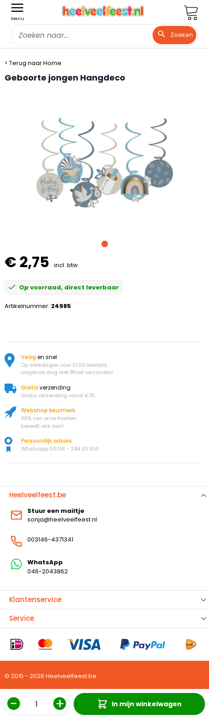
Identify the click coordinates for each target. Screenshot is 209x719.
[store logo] (103, 10)
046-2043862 (47, 571)
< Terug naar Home (33, 63)
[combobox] (104, 35)
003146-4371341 (50, 539)
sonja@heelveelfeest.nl (62, 519)
